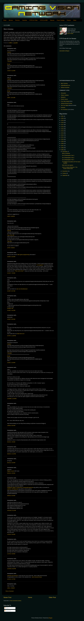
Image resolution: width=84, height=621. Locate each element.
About (74, 20)
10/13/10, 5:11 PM (11, 510)
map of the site (10, 235)
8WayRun (63, 97)
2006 (62, 147)
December (65, 151)
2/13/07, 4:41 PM (11, 310)
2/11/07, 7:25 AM (11, 273)
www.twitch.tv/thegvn (64, 50)
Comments (8, 610)
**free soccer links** (19, 271)
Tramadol (9, 61)
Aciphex (9, 52)
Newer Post (7, 597)
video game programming (23, 254)
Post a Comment (10, 591)
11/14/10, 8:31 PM (11, 568)
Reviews (11, 20)
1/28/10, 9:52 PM (11, 425)
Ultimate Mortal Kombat (66, 103)
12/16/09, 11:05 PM (11, 398)
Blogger (50, 617)
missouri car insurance (12, 575)
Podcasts (52, 20)
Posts (6, 608)
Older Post (52, 597)
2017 (62, 124)
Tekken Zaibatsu (65, 95)
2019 (62, 120)
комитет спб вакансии (12, 489)
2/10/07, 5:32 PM (11, 256)
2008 (62, 143)
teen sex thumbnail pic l (22, 288)
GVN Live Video (33, 20)
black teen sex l (20, 333)
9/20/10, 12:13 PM (11, 453)
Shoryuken (63, 93)
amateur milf (10, 308)
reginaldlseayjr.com (65, 85)
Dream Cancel (64, 99)
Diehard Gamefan (65, 87)
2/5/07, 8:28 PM (11, 216)
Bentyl (8, 64)
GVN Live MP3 (44, 20)
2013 (62, 133)
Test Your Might (64, 105)
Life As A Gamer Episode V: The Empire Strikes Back (69, 168)
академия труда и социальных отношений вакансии (20, 487)
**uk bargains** (40, 265)
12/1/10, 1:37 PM (11, 579)
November (65, 171)
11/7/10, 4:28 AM (11, 553)
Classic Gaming (60, 20)
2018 (62, 122)
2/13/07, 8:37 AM (11, 291)
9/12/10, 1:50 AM (11, 442)
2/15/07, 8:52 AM (11, 319)
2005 (62, 149)
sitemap (9, 230)
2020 (62, 118)
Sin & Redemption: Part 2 (68, 157)
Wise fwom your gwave (67, 165)
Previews (17, 20)
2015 (62, 128)
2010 (62, 139)
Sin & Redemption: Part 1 (68, 159)
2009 (62, 141)
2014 (62, 130)
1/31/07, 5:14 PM (11, 70)
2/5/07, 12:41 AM (11, 97)
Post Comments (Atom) (15, 600)
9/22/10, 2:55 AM (11, 473)
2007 (62, 145)
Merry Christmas (66, 153)
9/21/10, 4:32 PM (11, 462)
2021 (62, 116)
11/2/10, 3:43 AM (11, 534)
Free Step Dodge (65, 101)
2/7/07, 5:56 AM (11, 247)
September (65, 175)
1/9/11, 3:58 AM (11, 588)
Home (4, 20)
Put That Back (64, 109)
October (64, 173)
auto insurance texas (37, 577)
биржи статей (10, 471)
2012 (62, 135)
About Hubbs (70, 33)
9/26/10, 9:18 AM (11, 495)
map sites (9, 241)
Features (69, 20)
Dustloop (63, 107)
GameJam (24, 20)
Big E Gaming (64, 83)
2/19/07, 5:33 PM (11, 362)
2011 (62, 137)
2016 (62, 126)
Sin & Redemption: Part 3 (68, 155)
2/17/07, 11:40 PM (11, 335)
